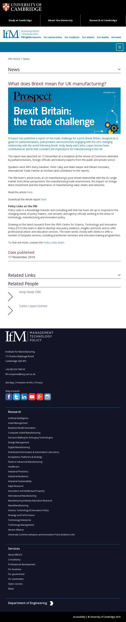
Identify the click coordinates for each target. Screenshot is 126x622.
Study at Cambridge (20, 20)
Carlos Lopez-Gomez (33, 306)
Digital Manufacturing (19, 447)
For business (12, 37)
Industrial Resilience (18, 476)
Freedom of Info (24, 382)
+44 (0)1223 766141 (15, 369)
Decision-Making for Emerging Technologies (30, 437)
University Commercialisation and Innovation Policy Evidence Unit (41, 534)
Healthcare (13, 466)
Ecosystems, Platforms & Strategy (25, 457)
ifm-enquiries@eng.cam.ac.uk (20, 374)
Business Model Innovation (22, 427)
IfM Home (14, 59)
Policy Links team (54, 242)
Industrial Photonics (18, 471)
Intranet (116, 37)
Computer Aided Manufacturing (24, 432)
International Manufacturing (22, 495)
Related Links (22, 275)
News (26, 59)
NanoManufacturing (18, 505)
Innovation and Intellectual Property (26, 490)
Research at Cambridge (103, 20)
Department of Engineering (30, 603)
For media (103, 37)
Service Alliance (16, 529)
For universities (53, 37)
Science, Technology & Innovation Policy (28, 510)
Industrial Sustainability (20, 481)
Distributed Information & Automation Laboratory (33, 452)
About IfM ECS (15, 554)
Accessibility (79, 616)
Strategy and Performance (21, 515)
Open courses (15, 583)
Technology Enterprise (19, 520)
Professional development (21, 564)
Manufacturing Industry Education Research (30, 500)
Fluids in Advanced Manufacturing (25, 461)
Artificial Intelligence (18, 418)
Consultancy (14, 559)
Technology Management (21, 524)
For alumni (88, 37)
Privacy (39, 382)
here (29, 192)
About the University (60, 20)
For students (72, 37)
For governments (31, 37)
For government (16, 574)
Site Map (9, 382)
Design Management (18, 442)
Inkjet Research (15, 486)
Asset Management (18, 423)
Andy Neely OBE (30, 292)
